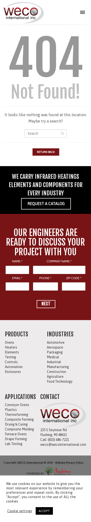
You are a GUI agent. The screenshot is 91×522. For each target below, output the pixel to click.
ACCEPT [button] (44, 511)
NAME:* (17, 261)
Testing (10, 357)
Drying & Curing (16, 424)
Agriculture (55, 377)
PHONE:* (45, 278)
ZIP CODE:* (73, 278)
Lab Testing (13, 444)
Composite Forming (19, 419)
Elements (12, 352)
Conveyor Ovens (17, 405)
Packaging (55, 352)
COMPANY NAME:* (59, 261)
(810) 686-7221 (58, 440)
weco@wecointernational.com (63, 444)
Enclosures (13, 372)
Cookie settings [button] (19, 511)
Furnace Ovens (16, 434)
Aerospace (55, 347)
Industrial (54, 362)
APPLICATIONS (20, 396)
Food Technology (60, 381)
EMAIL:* (17, 278)
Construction (56, 372)
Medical (53, 357)
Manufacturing (58, 367)
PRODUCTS (16, 334)
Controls (11, 362)
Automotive (56, 342)
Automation (14, 367)
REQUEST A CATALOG (46, 203)
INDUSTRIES (60, 334)
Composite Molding (19, 429)
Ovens (9, 342)
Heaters (11, 347)
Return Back (46, 152)
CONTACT (50, 396)
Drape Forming (16, 439)
